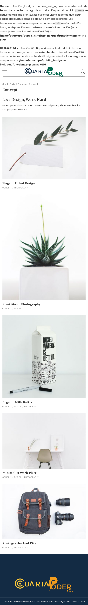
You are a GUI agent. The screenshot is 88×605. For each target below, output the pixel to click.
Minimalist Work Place (19, 472)
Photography (21, 187)
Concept (7, 187)
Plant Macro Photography (21, 304)
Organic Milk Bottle (17, 402)
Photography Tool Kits (19, 543)
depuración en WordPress (26, 27)
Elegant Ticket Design (18, 183)
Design (18, 308)
